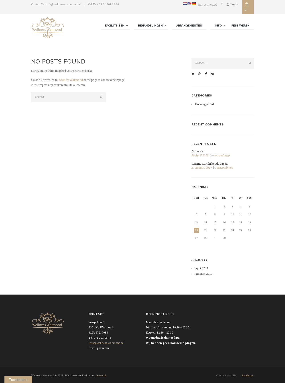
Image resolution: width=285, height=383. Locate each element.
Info (218, 25)
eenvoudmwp (221, 155)
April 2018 (201, 268)
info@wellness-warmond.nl (106, 343)
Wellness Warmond (70, 80)
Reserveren (240, 25)
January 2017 (203, 273)
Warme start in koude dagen (209, 163)
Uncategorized (204, 104)
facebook (247, 375)
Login (234, 4)
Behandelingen (150, 25)
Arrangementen (189, 25)
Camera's (197, 151)
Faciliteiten (114, 25)
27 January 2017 (201, 167)
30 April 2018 (200, 155)
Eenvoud (101, 375)
